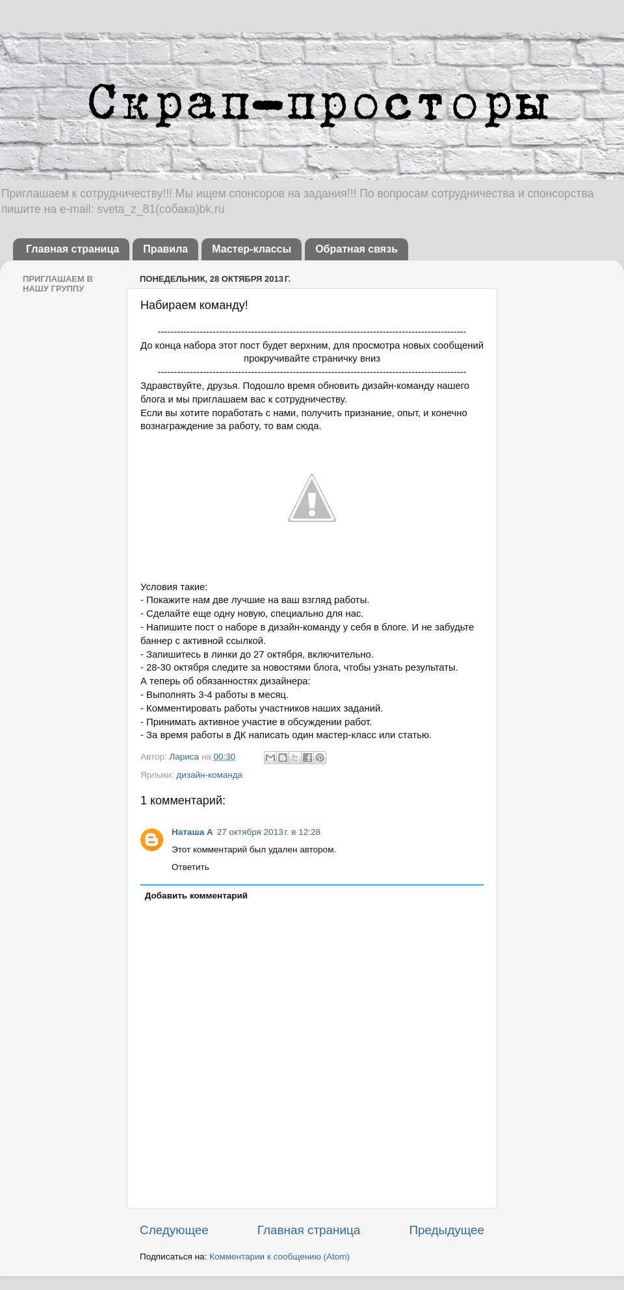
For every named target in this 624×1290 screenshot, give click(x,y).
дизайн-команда (209, 775)
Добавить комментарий (196, 895)
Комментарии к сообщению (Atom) (279, 1256)
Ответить (190, 867)
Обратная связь (356, 248)
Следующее (174, 1230)
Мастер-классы (251, 248)
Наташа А (192, 832)
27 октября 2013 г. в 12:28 (268, 832)
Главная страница (72, 248)
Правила (165, 248)
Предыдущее (446, 1230)
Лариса (185, 757)
